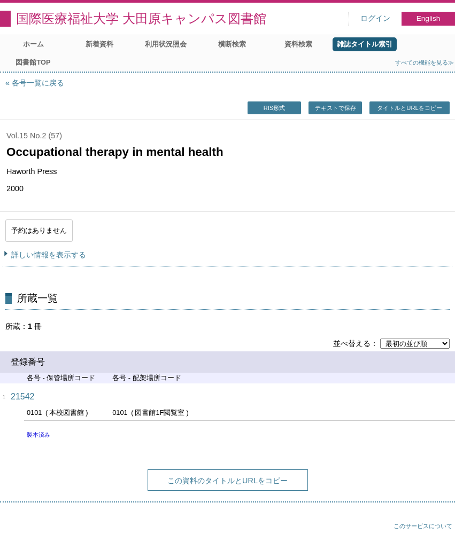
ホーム (33, 44)
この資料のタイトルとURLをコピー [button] (227, 480)
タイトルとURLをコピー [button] (409, 108)
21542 (23, 396)
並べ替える (352, 343)
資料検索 (298, 44)
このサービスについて (423, 526)
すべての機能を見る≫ (424, 62)
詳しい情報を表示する (48, 254)
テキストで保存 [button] (335, 108)
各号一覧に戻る (38, 82)
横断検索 (232, 44)
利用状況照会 (166, 44)
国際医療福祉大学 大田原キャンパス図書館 (141, 18)
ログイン (375, 18)
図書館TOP (33, 62)
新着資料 (99, 44)
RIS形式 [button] (275, 108)
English (429, 18)
